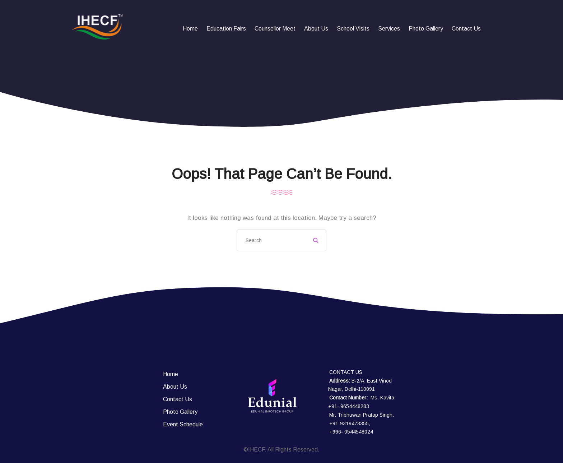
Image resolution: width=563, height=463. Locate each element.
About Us (316, 29)
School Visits (353, 29)
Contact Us (466, 29)
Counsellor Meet (275, 29)
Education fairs (226, 29)
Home (190, 29)
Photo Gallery (426, 29)
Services (389, 29)
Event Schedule (183, 424)
